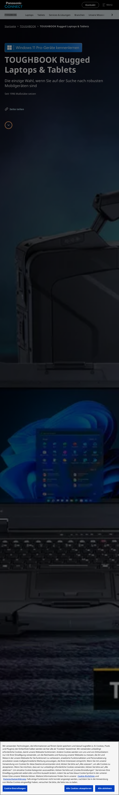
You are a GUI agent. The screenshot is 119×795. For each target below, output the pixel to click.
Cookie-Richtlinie (86, 776)
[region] (59, 768)
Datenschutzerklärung (14, 779)
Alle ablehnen (105, 788)
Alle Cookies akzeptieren (78, 788)
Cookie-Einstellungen (15, 788)
